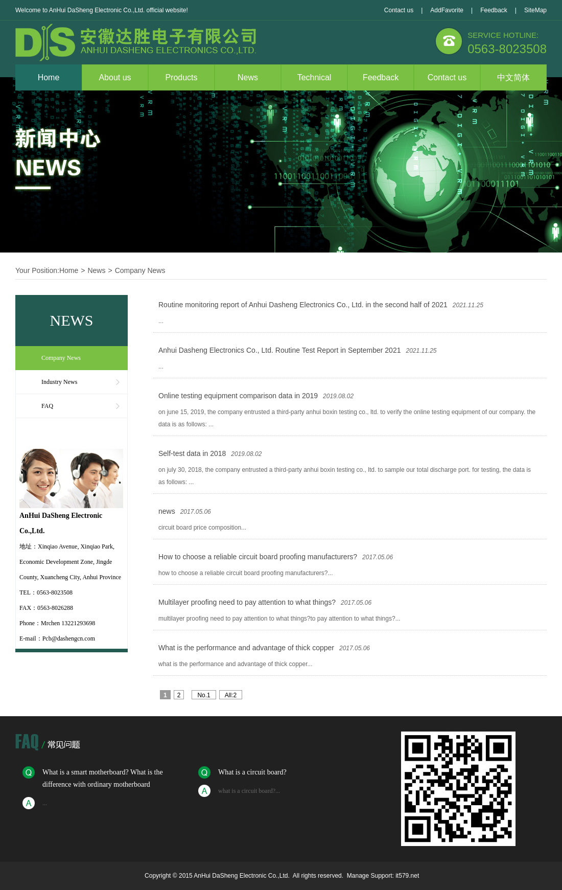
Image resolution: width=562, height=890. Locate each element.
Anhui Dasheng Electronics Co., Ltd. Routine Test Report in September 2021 (279, 350)
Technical (314, 77)
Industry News (59, 381)
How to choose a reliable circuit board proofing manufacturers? (257, 557)
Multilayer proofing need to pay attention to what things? (247, 602)
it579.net (407, 875)
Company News (140, 270)
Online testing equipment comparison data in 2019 (238, 396)
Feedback (493, 10)
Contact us (398, 10)
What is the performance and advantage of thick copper (246, 648)
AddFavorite (446, 10)
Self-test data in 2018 (192, 453)
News (248, 77)
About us (115, 77)
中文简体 (513, 77)
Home (49, 77)
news (166, 511)
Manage (358, 875)
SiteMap (535, 10)
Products (181, 77)
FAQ (47, 405)
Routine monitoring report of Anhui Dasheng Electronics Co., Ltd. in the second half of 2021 (303, 305)
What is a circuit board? (252, 772)
